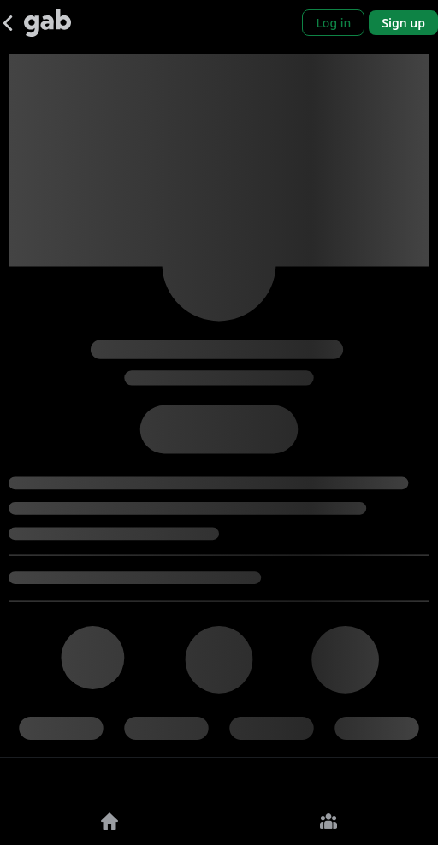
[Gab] (47, 22)
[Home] (109, 820)
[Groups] (328, 820)
